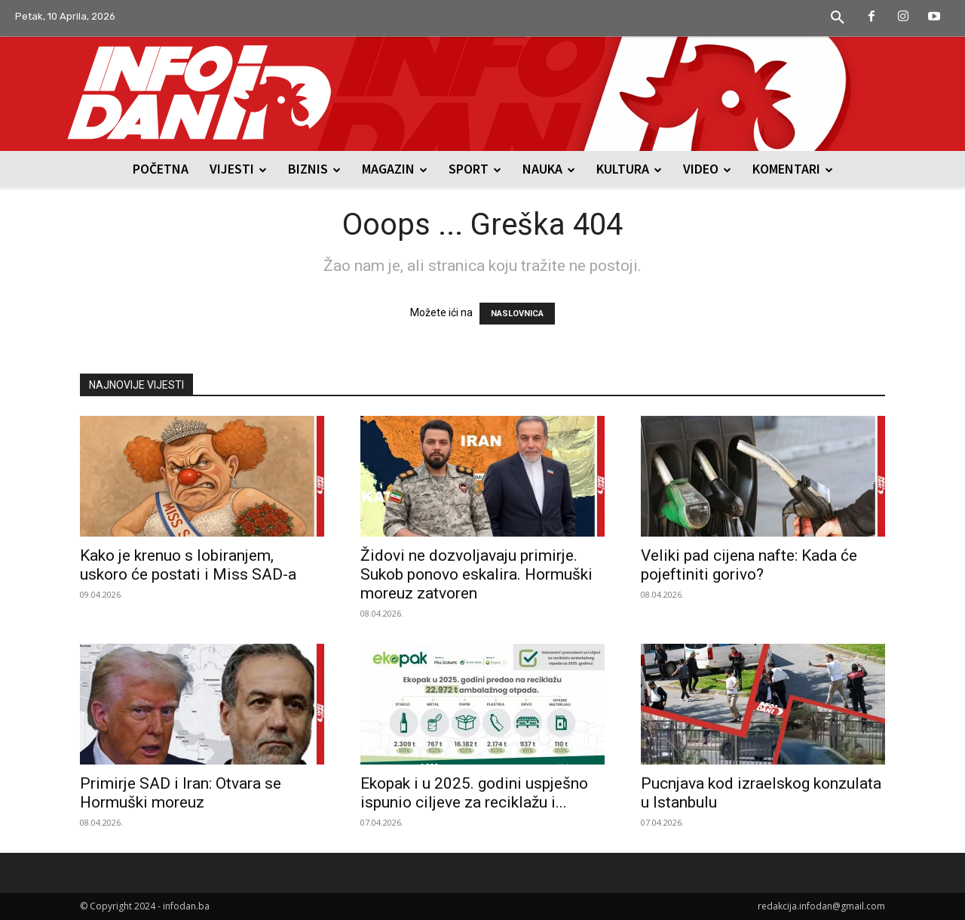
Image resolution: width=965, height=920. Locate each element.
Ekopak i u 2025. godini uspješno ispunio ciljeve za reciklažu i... (474, 792)
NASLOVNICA (517, 313)
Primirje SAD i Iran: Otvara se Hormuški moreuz (180, 792)
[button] (837, 18)
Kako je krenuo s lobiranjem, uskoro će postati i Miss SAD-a (188, 564)
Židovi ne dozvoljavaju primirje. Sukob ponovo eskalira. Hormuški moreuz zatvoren (476, 574)
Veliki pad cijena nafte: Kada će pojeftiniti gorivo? (749, 564)
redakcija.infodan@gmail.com (821, 906)
